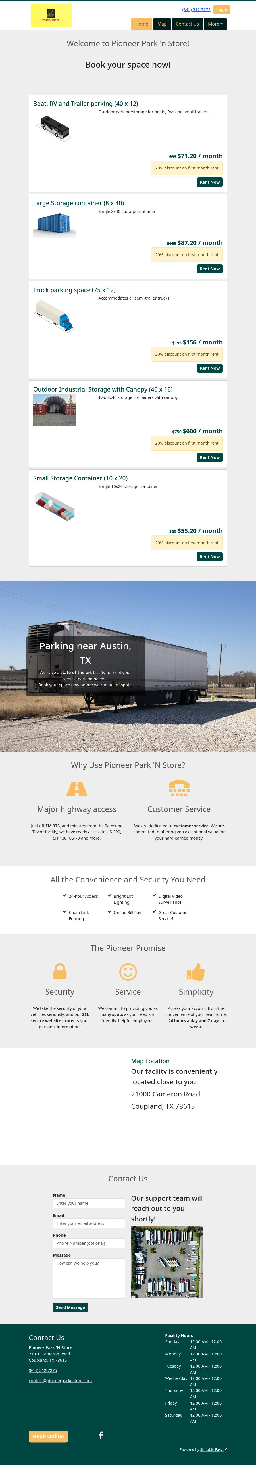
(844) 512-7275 (196, 9)
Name (59, 1195)
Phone (59, 1235)
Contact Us (187, 24)
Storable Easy (213, 1449)
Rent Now (210, 182)
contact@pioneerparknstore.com (60, 1380)
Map (161, 24)
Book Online (48, 1436)
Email (58, 1215)
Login (222, 9)
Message (62, 1255)
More (213, 24)
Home (141, 24)
